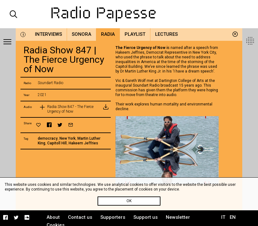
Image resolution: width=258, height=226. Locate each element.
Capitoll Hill (57, 143)
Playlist (135, 34)
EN (233, 217)
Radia (108, 34)
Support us (145, 217)
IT (223, 217)
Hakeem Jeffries (83, 143)
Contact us (80, 217)
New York (67, 138)
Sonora (81, 34)
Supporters (112, 217)
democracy (48, 138)
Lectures (166, 34)
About (53, 217)
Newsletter (178, 217)
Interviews (48, 34)
